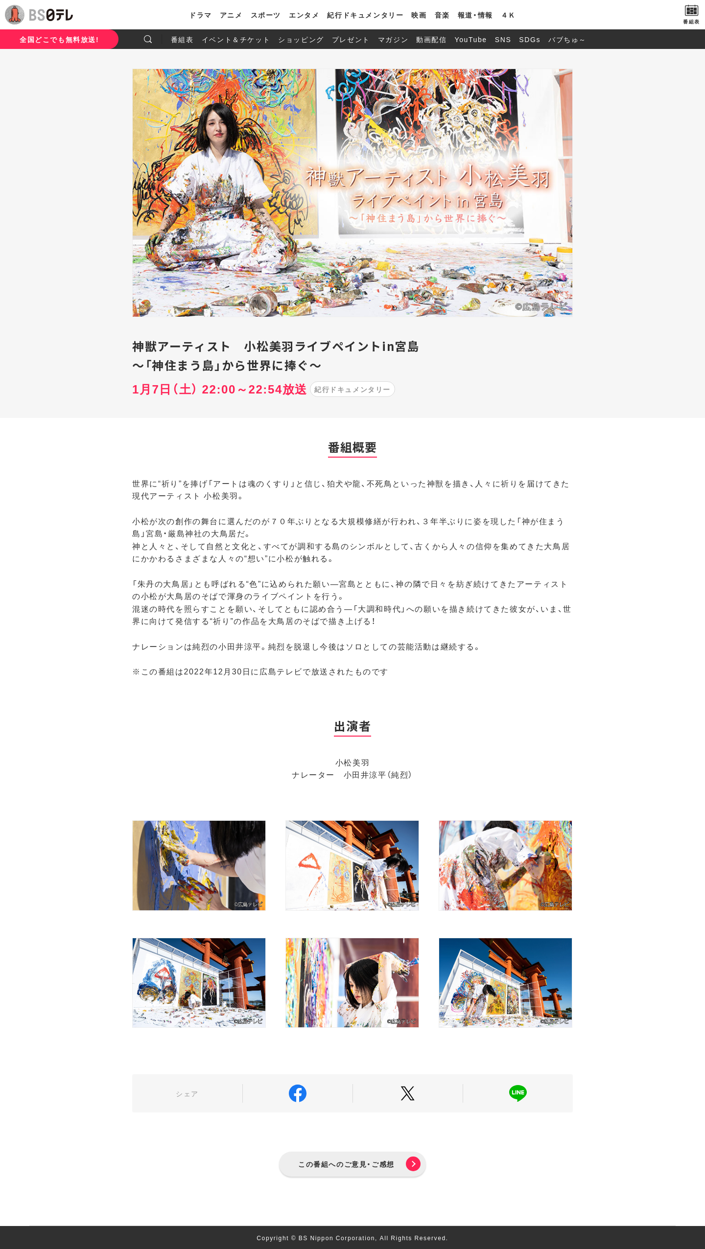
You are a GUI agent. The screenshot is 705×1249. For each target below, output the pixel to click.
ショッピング (301, 39)
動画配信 (431, 39)
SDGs (529, 39)
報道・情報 (475, 15)
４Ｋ (508, 15)
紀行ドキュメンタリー (365, 15)
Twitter (408, 1093)
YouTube (471, 39)
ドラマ (200, 15)
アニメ (231, 15)
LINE (518, 1093)
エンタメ (304, 15)
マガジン (393, 39)
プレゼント (351, 39)
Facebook (297, 1093)
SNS (503, 39)
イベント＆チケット (236, 39)
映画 (418, 15)
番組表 (182, 39)
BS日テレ (51, 14)
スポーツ (266, 15)
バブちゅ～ (567, 39)
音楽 (442, 15)
